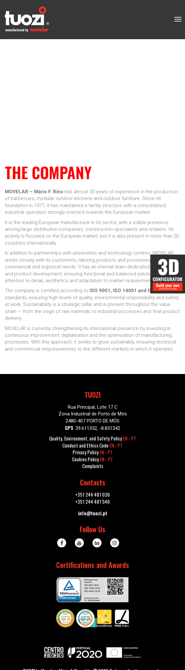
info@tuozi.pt (92, 513)
